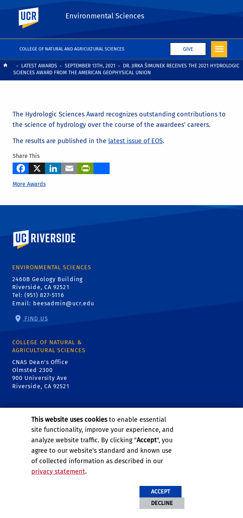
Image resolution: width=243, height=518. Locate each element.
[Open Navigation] (219, 49)
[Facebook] (21, 167)
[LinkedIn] (53, 167)
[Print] (85, 167)
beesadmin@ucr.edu (64, 303)
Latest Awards (39, 66)
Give (188, 49)
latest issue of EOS (135, 141)
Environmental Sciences (104, 16)
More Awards (29, 184)
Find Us (35, 318)
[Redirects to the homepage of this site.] (5, 70)
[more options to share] (101, 167)
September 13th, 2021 (90, 66)
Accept (160, 491)
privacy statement (58, 471)
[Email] (69, 167)
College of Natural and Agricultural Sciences (72, 49)
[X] (37, 167)
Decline (162, 503)
